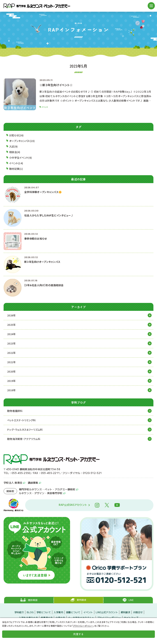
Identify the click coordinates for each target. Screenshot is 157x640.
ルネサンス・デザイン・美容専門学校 (41, 493)
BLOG (30, 612)
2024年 (11, 334)
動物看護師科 (15, 411)
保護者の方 (47, 617)
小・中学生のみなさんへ (81, 617)
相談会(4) (14, 152)
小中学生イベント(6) (20, 157)
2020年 (11, 371)
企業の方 (60, 617)
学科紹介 (19, 612)
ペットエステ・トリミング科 (21, 420)
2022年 (11, 353)
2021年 (11, 362)
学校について (43, 612)
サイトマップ (131, 617)
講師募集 (33, 482)
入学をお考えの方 (28, 617)
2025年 (11, 324)
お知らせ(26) (16, 135)
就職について (73, 612)
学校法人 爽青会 (13, 482)
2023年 (11, 343)
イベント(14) (16, 163)
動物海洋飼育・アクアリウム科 (23, 439)
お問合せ (138, 612)
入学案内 (58, 612)
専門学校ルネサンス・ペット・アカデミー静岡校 (47, 489)
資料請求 (125, 612)
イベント (88, 612)
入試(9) (13, 146)
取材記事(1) (16, 169)
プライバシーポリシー (109, 617)
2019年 (11, 381)
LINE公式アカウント (107, 612)
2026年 (11, 315)
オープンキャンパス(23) (22, 141)
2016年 (11, 390)
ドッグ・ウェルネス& (25, 430)
